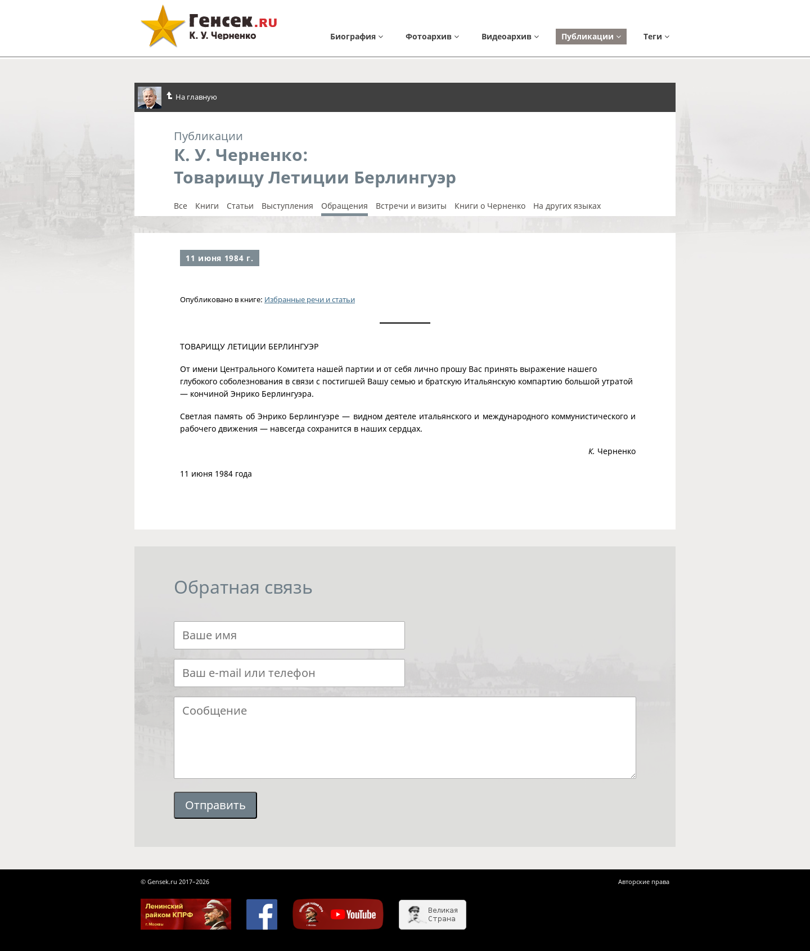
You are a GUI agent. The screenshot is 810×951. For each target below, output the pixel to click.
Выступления (287, 206)
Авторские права (643, 881)
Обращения (344, 206)
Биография (356, 36)
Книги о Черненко (489, 206)
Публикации (591, 36)
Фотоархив (432, 36)
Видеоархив (510, 36)
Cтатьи (240, 206)
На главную (177, 98)
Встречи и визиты (411, 206)
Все (180, 206)
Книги (207, 206)
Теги (656, 36)
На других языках (567, 206)
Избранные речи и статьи (309, 299)
